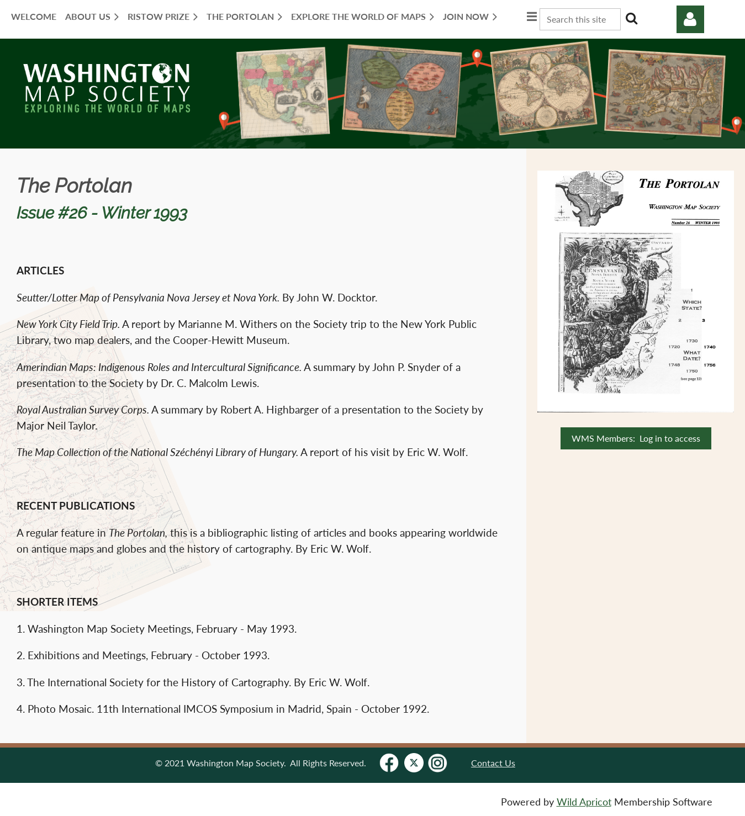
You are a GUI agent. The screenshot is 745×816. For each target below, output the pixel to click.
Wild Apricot (584, 802)
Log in (690, 19)
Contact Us (493, 762)
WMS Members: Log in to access (636, 438)
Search (631, 18)
